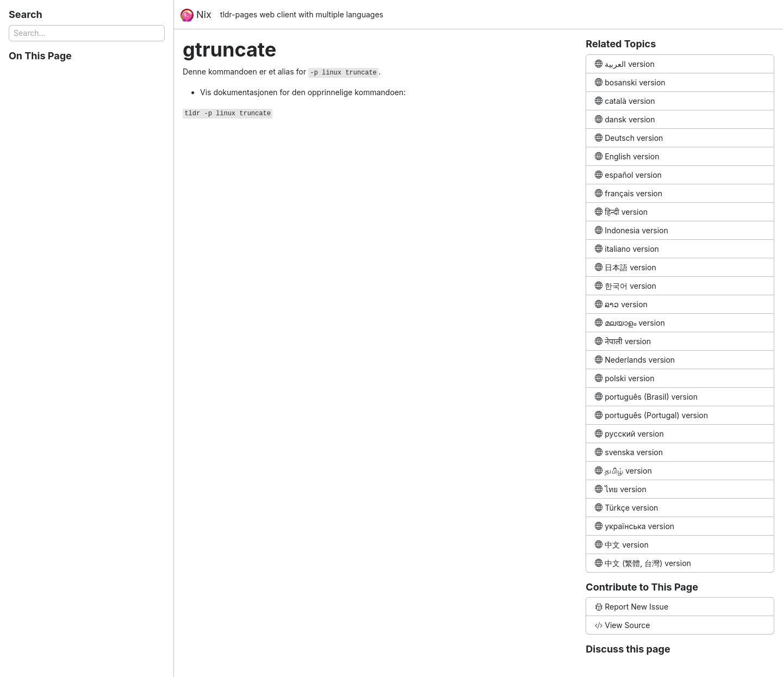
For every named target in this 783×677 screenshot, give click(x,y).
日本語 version (625, 267)
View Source (622, 625)
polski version (624, 378)
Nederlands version (635, 359)
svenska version (629, 452)
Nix (196, 15)
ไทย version (620, 489)
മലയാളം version (629, 322)
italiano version (627, 248)
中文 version (621, 544)
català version (625, 100)
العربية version (624, 64)
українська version (634, 526)
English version (627, 156)
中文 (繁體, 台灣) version (643, 563)
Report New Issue (631, 606)
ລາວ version (621, 304)
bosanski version (630, 82)
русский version (629, 433)
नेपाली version (623, 341)
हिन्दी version (621, 211)
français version (628, 193)
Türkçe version (626, 507)
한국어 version (625, 285)
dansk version (625, 119)
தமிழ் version (623, 470)
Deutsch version (629, 137)
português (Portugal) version (651, 415)
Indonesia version (631, 230)
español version (628, 174)
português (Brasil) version (646, 396)
